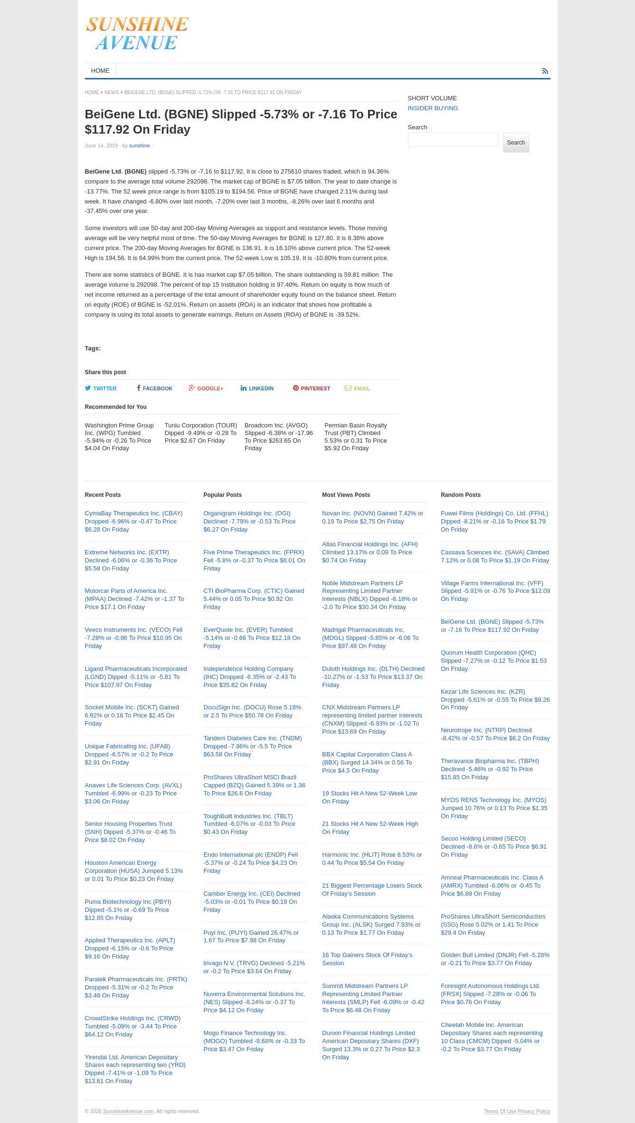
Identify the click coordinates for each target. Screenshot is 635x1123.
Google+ (206, 388)
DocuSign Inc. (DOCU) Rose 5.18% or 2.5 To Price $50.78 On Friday (252, 711)
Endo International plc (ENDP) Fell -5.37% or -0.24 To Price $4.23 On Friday (250, 862)
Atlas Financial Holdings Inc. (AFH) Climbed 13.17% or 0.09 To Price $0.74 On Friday (370, 552)
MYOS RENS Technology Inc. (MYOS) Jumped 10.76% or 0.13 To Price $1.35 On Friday (494, 808)
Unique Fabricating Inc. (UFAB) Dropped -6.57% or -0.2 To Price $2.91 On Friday (129, 754)
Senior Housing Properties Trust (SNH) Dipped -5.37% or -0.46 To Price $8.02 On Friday (130, 831)
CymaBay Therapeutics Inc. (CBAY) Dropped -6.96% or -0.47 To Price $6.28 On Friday (134, 521)
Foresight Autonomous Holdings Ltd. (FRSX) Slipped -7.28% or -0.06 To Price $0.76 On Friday (490, 994)
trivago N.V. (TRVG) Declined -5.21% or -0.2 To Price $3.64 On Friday (254, 967)
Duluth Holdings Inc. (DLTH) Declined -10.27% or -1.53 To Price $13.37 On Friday (373, 676)
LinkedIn (257, 388)
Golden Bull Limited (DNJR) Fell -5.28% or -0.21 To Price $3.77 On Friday (495, 959)
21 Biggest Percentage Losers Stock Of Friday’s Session (372, 889)
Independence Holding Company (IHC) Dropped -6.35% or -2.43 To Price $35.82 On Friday (249, 676)
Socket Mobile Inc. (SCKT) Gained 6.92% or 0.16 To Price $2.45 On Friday (132, 715)
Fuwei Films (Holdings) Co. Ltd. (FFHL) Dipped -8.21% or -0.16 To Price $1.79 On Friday (494, 521)
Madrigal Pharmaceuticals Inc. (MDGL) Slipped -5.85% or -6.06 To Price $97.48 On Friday (370, 637)
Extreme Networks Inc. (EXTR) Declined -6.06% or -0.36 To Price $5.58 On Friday (131, 560)
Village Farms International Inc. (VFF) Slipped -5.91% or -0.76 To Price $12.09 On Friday (495, 591)
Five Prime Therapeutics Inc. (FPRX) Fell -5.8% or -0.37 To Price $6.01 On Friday (254, 560)
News (111, 92)
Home (92, 92)
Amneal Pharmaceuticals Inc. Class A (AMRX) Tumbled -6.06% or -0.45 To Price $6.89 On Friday (492, 885)
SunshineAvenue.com (128, 1111)
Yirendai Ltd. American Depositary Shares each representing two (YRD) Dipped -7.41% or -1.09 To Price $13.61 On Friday (135, 1069)
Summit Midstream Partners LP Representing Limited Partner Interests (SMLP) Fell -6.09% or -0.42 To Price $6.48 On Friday (373, 998)
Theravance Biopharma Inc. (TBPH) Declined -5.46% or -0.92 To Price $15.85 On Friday (490, 769)
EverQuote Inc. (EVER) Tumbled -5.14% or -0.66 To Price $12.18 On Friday (251, 637)
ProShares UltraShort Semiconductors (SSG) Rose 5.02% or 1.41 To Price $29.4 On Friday (493, 924)
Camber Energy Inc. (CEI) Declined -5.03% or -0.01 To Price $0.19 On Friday (251, 901)
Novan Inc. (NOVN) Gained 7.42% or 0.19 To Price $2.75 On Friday (372, 517)
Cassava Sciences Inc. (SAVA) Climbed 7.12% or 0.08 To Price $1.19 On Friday (495, 556)
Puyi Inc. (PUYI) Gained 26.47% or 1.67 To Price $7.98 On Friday (251, 936)
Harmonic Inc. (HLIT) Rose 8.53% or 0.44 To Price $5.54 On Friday (372, 858)
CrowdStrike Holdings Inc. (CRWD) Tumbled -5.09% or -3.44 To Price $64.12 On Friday (133, 1026)
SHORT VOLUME (432, 98)
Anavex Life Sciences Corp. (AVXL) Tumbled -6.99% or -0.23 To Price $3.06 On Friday (133, 793)
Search (417, 127)
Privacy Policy (534, 1111)
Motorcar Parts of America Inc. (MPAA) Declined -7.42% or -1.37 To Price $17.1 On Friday (134, 598)
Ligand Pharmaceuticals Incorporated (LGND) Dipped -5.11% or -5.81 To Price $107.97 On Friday (136, 676)
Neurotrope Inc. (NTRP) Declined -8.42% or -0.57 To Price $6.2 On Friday (495, 734)
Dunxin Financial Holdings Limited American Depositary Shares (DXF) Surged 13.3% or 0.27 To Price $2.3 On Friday (371, 1045)
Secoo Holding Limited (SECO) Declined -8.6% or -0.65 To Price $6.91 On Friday (494, 846)
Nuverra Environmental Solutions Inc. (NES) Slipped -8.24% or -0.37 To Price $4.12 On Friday (254, 1002)
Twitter (101, 388)
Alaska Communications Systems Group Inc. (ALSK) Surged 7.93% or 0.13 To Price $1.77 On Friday (371, 924)
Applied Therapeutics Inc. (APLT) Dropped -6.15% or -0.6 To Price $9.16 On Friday (130, 948)
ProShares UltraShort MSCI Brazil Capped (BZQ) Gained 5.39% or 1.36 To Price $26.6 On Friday (254, 785)
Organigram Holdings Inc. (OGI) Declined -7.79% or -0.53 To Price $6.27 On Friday (249, 521)
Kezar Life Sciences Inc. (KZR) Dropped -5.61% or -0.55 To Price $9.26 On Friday (495, 699)
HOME (100, 70)
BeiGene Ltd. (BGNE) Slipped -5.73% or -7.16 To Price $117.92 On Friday (492, 625)
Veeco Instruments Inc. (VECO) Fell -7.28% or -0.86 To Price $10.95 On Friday (134, 637)
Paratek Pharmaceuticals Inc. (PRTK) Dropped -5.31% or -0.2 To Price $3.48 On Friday (136, 987)
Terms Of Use (500, 1111)
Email (357, 388)
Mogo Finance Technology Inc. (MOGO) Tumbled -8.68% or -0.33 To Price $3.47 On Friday (254, 1041)
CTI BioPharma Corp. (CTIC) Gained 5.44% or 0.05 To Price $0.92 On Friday (253, 598)
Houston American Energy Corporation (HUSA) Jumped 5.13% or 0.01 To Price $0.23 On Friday (134, 870)
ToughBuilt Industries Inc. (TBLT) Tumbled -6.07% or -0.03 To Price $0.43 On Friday (249, 824)
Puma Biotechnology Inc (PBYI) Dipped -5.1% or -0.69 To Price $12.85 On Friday (128, 909)
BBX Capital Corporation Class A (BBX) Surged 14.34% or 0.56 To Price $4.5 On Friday (367, 762)
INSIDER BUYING (433, 108)
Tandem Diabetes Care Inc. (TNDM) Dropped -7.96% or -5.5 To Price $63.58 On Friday (252, 746)
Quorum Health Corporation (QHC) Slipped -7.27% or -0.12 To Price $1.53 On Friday (494, 660)
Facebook (154, 388)
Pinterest (312, 388)
